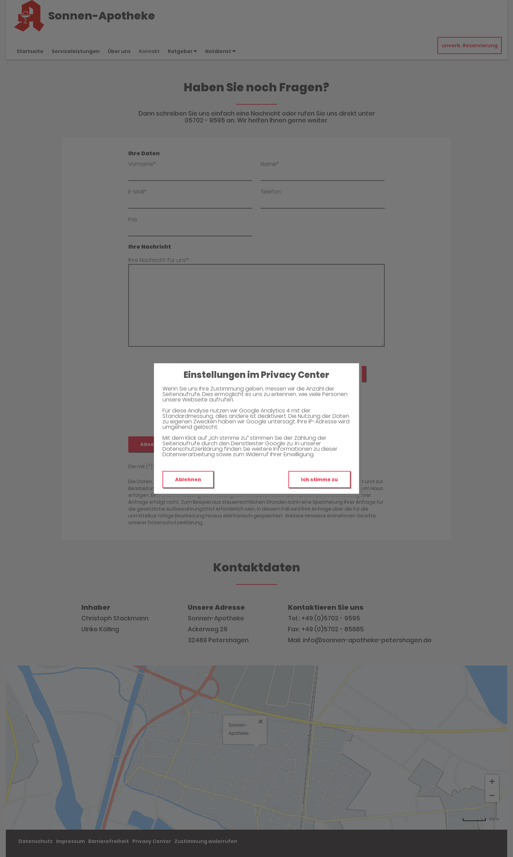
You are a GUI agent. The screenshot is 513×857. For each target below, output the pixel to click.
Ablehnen (188, 479)
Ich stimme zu (319, 479)
